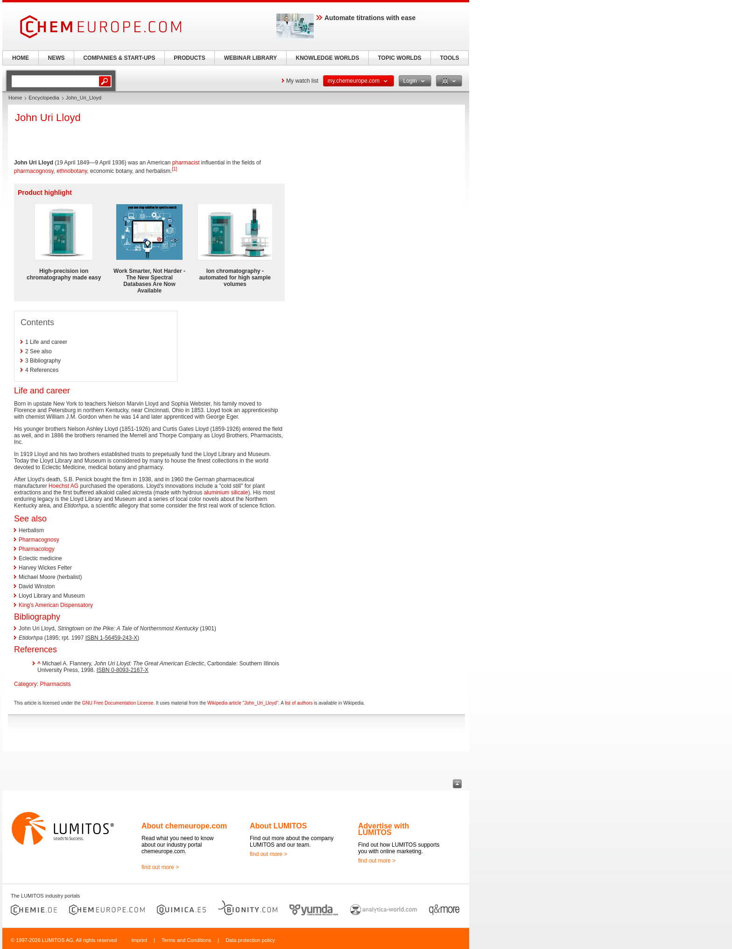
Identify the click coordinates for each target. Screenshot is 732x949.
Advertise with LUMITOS (383, 829)
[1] (174, 168)
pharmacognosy (34, 171)
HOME (20, 58)
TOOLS (449, 58)
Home (15, 97)
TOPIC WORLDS (399, 58)
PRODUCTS (189, 58)
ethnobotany (71, 171)
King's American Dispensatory (56, 605)
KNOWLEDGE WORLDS (327, 58)
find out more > (160, 867)
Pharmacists (55, 684)
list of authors (298, 703)
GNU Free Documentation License (118, 703)
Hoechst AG (63, 486)
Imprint (139, 940)
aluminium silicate (226, 492)
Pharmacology (37, 549)
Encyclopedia (43, 97)
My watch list (302, 81)
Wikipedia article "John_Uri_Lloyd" (242, 703)
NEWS (56, 58)
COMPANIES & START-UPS (119, 58)
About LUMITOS (278, 826)
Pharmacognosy (39, 539)
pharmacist (186, 162)
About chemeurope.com (184, 826)
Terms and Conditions (186, 940)
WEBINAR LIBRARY (250, 58)
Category (25, 684)
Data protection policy (250, 940)
